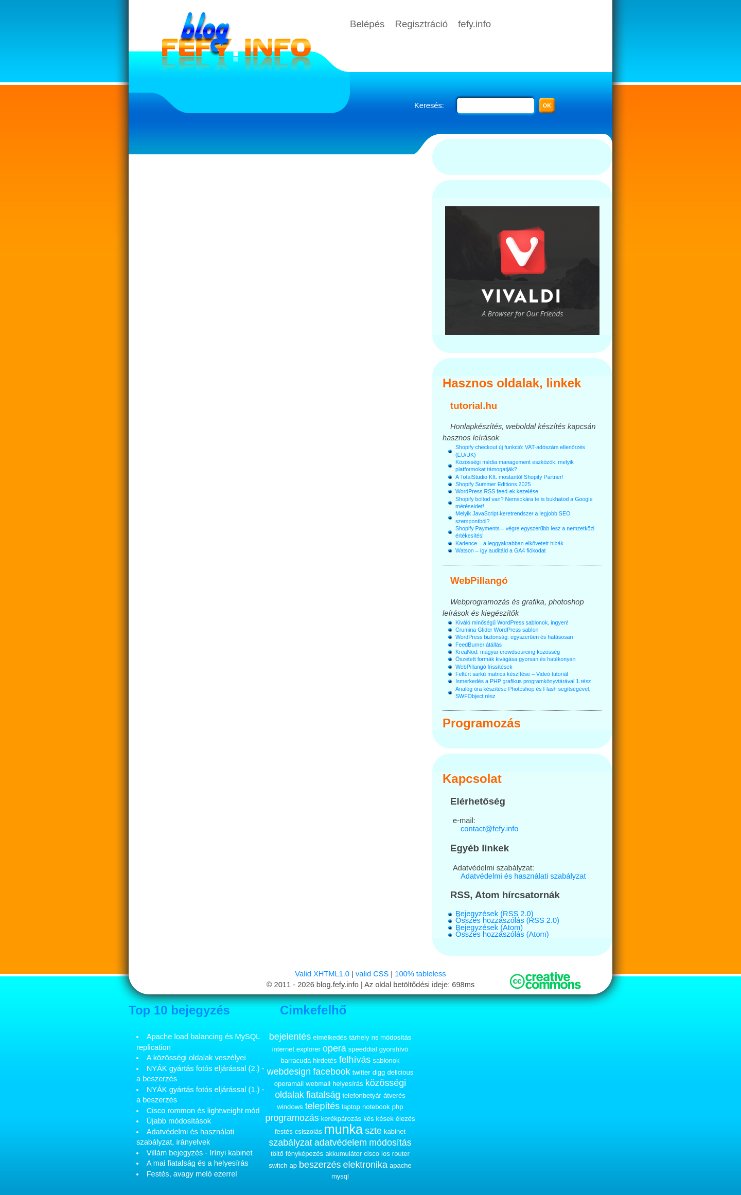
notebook (376, 1107)
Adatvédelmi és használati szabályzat (523, 876)
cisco (371, 1153)
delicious (400, 1072)
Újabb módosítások (179, 1121)
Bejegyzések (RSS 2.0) (494, 913)
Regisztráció (421, 24)
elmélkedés (330, 1037)
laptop (351, 1107)
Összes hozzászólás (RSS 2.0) (507, 920)
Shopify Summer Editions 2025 (493, 484)
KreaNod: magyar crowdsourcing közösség (507, 652)
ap (293, 1165)
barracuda (295, 1060)
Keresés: (429, 105)
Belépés (367, 24)
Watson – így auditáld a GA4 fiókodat (500, 550)
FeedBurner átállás (478, 644)
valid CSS (372, 974)
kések (385, 1118)
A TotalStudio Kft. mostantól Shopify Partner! (509, 477)
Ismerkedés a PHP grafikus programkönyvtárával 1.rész (523, 681)
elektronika (365, 1165)
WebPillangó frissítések (484, 667)
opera (334, 1048)
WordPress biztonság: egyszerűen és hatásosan (514, 637)
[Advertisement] (280, 172)
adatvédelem (340, 1142)
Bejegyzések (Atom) (489, 927)
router (401, 1153)
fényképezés (304, 1153)
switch (278, 1165)
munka (343, 1129)
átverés (394, 1095)
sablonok (386, 1060)
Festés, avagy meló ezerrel (192, 1174)
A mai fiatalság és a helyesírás (198, 1163)
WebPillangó (479, 580)
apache (401, 1165)
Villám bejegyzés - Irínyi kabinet (200, 1153)
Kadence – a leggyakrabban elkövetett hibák (509, 543)
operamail (289, 1083)
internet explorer (296, 1049)
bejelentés (290, 1036)
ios (385, 1153)
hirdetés (325, 1060)
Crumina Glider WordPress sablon (496, 630)
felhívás (355, 1060)
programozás (292, 1118)
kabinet (394, 1131)
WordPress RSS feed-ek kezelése (496, 491)
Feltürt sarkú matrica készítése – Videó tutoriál (511, 674)
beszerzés (320, 1165)
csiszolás (308, 1131)
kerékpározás (341, 1118)
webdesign (289, 1071)
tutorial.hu (473, 405)
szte (373, 1131)
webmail (318, 1083)
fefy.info (474, 24)
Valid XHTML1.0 (322, 974)
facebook (331, 1071)
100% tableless (420, 974)
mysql (340, 1176)
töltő (277, 1153)
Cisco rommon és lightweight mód (203, 1111)
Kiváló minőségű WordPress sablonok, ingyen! (512, 622)
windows (290, 1107)
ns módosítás (392, 1037)
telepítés (322, 1106)
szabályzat (290, 1142)
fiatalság (323, 1095)
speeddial (362, 1049)
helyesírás (347, 1083)
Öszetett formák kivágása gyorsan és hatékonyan (515, 659)
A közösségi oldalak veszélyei (196, 1058)
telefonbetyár (361, 1095)
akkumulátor (343, 1153)
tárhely (359, 1037)
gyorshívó (394, 1049)
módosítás (390, 1142)
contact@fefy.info (489, 829)
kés (368, 1118)
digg (379, 1072)
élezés (405, 1118)
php (397, 1107)
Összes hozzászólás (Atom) (502, 934)
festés (284, 1131)
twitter (361, 1072)
